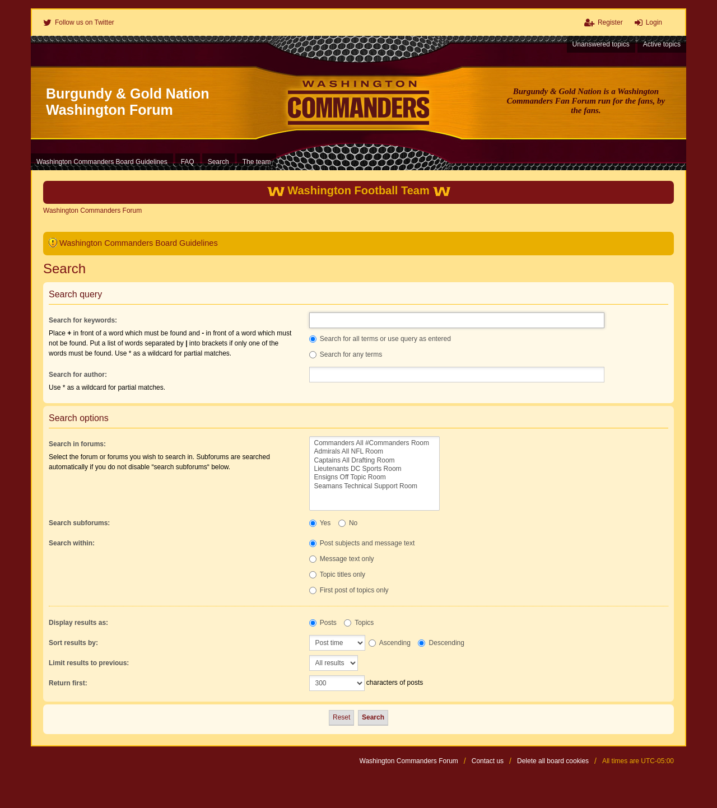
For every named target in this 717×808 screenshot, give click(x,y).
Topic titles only (337, 574)
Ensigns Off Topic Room (374, 477)
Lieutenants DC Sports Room (374, 469)
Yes (320, 523)
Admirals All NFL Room (374, 451)
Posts (323, 623)
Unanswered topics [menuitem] (601, 44)
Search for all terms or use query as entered (380, 339)
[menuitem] (78, 22)
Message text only (341, 559)
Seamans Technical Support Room (374, 486)
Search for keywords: (83, 320)
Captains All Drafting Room (374, 460)
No (348, 523)
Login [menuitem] (654, 22)
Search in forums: (77, 444)
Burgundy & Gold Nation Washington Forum (127, 102)
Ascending (390, 643)
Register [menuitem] (610, 22)
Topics (359, 623)
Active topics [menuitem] (662, 44)
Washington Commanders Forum (409, 761)
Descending (441, 643)
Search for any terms (346, 354)
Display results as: (78, 623)
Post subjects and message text (362, 543)
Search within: (72, 543)
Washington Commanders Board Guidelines (138, 243)
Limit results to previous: (89, 663)
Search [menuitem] (218, 162)
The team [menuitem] (257, 162)
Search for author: (78, 375)
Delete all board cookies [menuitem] (553, 761)
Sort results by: (73, 643)
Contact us (488, 761)
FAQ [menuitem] (187, 162)
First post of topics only (349, 590)
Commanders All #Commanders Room (374, 443)
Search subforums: (79, 523)
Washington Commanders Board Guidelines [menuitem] (101, 162)
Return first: (68, 683)
